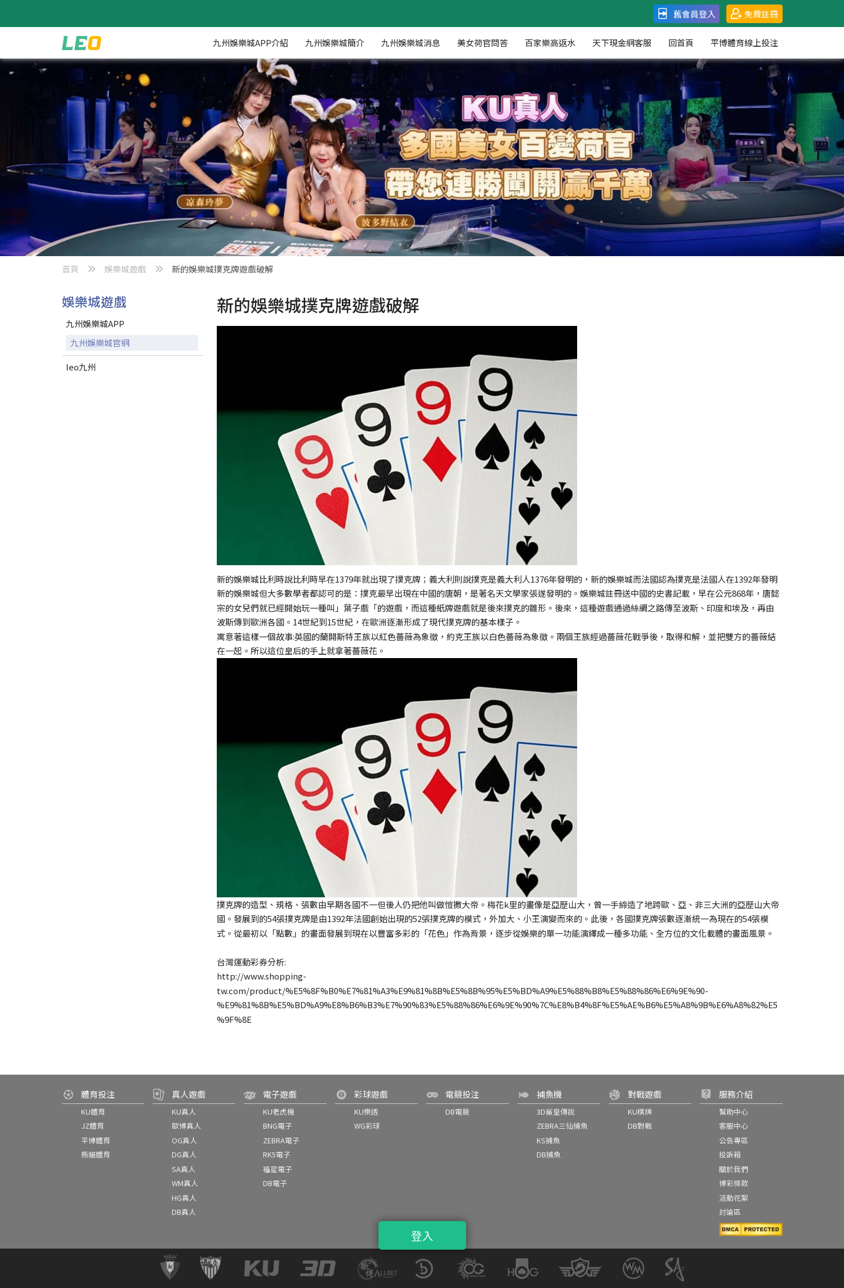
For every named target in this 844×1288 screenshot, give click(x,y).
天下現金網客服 (621, 42)
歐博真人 (186, 1125)
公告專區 (733, 1140)
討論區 (730, 1211)
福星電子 (277, 1169)
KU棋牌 (640, 1111)
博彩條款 (733, 1183)
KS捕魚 (548, 1140)
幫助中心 (733, 1111)
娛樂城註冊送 (605, 593)
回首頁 (681, 42)
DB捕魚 (549, 1154)
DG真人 (184, 1154)
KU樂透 (366, 1111)
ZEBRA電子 (281, 1140)
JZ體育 (92, 1125)
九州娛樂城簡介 (334, 42)
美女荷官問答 (482, 42)
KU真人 (184, 1111)
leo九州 (81, 367)
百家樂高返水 (550, 42)
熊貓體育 (95, 1154)
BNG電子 (277, 1125)
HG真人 (184, 1197)
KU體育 (93, 1111)
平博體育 (95, 1140)
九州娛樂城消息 (410, 42)
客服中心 (733, 1125)
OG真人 (184, 1140)
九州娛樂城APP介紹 (250, 42)
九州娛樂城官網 (99, 342)
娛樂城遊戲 (125, 269)
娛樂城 (246, 593)
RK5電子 (277, 1154)
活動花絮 (733, 1197)
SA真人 (183, 1169)
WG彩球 (367, 1125)
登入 (422, 1234)
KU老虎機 (278, 1111)
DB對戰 (640, 1125)
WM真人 (185, 1183)
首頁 (70, 269)
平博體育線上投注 (744, 42)
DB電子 (275, 1183)
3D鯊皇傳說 (556, 1111)
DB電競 (457, 1111)
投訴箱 (730, 1154)
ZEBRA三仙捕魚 (562, 1125)
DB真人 (184, 1211)
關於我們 (733, 1169)
